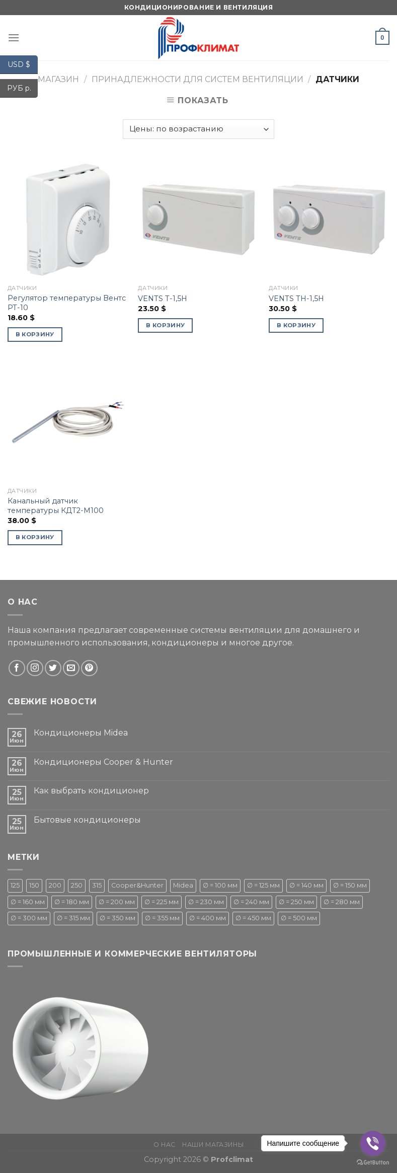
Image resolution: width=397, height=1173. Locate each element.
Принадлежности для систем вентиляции (197, 79)
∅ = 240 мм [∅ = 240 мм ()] (251, 902)
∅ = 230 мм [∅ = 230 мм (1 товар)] (206, 902)
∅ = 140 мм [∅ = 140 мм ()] (306, 885)
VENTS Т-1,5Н (162, 298)
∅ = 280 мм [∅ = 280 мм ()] (342, 902)
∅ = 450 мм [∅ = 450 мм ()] (253, 918)
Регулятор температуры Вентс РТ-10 (67, 303)
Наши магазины (213, 1144)
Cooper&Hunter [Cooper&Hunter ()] (137, 885)
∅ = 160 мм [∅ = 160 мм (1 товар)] (28, 902)
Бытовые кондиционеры (87, 820)
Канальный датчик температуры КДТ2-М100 (56, 505)
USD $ (23, 64)
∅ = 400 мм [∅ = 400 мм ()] (207, 918)
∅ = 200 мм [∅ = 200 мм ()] (117, 902)
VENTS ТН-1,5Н (296, 298)
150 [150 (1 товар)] (34, 885)
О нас (164, 1144)
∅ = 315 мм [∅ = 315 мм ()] (73, 918)
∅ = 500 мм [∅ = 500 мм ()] (299, 918)
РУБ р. (22, 88)
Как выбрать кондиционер (91, 790)
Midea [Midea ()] (183, 885)
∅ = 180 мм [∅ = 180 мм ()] (71, 902)
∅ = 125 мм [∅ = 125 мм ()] (263, 885)
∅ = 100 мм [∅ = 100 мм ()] (220, 885)
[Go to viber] (372, 1143)
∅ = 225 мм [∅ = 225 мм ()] (161, 902)
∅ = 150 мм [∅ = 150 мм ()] (350, 885)
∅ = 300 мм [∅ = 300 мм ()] (29, 918)
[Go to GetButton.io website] (373, 1162)
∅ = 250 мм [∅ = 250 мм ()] (296, 902)
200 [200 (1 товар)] (55, 885)
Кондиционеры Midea (81, 733)
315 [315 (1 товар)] (97, 885)
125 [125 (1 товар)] (15, 885)
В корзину (35, 334)
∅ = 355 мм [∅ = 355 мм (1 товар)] (162, 918)
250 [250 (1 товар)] (77, 885)
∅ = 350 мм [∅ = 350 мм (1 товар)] (117, 918)
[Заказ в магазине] (198, 129)
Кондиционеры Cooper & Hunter (103, 762)
